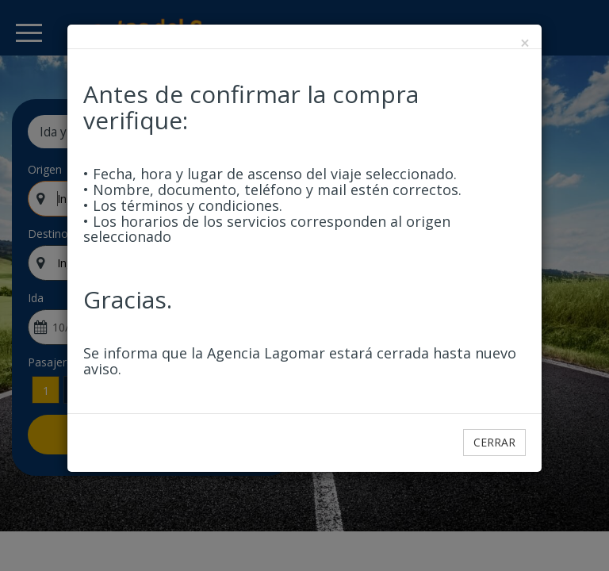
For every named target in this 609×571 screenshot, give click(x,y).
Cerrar (494, 442)
